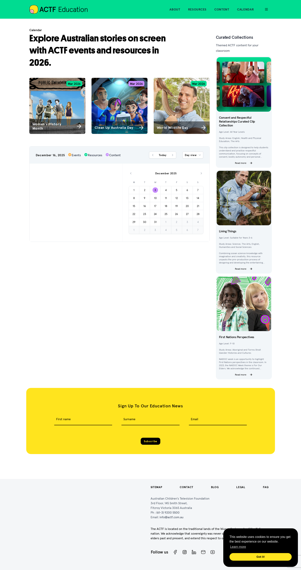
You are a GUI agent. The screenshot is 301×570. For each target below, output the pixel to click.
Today (163, 155)
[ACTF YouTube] (212, 552)
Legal (240, 487)
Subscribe (150, 441)
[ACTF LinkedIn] (194, 552)
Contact (186, 487)
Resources (197, 9)
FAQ (266, 487)
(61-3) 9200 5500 (168, 512)
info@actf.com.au (171, 517)
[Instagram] (184, 552)
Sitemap (156, 487)
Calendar (245, 9)
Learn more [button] (238, 546)
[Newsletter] (203, 552)
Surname (129, 419)
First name (63, 419)
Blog (215, 487)
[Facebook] (175, 552)
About (174, 9)
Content (221, 9)
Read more (244, 163)
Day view (193, 155)
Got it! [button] (261, 556)
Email (194, 419)
